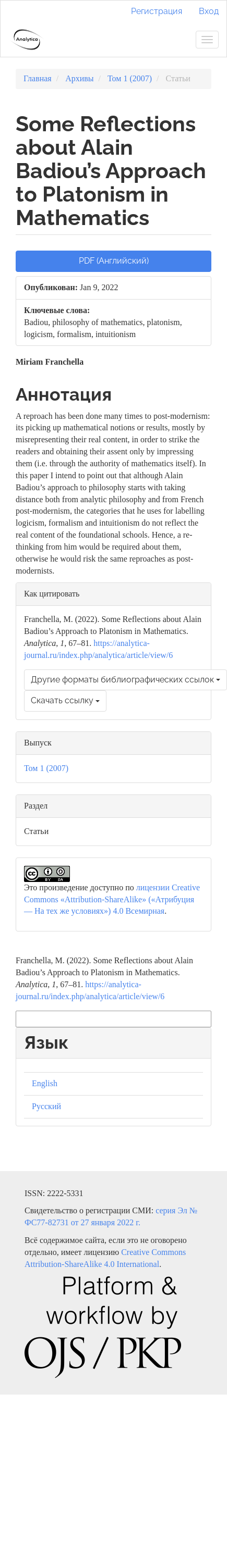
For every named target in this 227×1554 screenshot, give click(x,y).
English (44, 1083)
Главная (37, 78)
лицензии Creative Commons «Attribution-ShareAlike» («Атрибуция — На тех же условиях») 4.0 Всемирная (112, 899)
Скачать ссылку (65, 700)
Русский (46, 1106)
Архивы (79, 78)
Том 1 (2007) (129, 78)
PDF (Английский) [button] (114, 261)
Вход (209, 11)
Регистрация (156, 11)
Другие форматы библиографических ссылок (125, 680)
